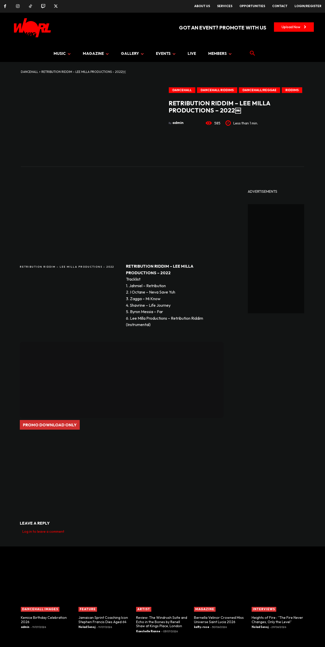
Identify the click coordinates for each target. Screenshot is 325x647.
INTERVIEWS (264, 609)
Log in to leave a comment (43, 531)
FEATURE (88, 609)
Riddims (292, 90)
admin (178, 122)
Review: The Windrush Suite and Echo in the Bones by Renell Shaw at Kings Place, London (161, 621)
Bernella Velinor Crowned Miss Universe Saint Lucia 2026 (219, 619)
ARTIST (143, 609)
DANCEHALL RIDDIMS (217, 90)
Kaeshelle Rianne (148, 631)
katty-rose (201, 627)
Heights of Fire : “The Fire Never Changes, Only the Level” (277, 619)
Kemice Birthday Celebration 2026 (44, 619)
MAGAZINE (204, 609)
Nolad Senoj (86, 627)
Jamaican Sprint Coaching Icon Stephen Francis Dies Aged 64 (103, 619)
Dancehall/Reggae (259, 90)
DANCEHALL (29, 72)
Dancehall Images (40, 609)
